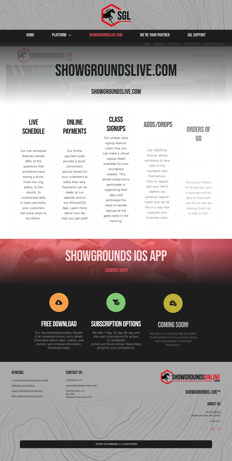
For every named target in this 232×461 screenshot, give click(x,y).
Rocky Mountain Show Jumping (27, 396)
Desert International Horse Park (27, 390)
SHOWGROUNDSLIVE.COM (116, 71)
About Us (213, 404)
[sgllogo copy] (116, 4)
